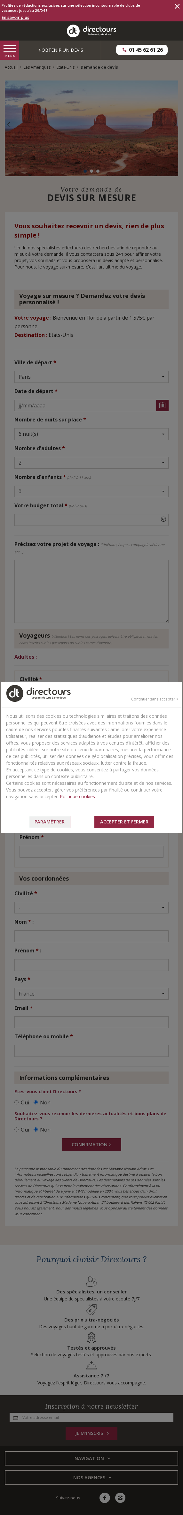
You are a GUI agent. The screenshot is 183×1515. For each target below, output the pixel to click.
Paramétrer (50, 822)
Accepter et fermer (124, 822)
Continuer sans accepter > (155, 699)
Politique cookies (77, 796)
